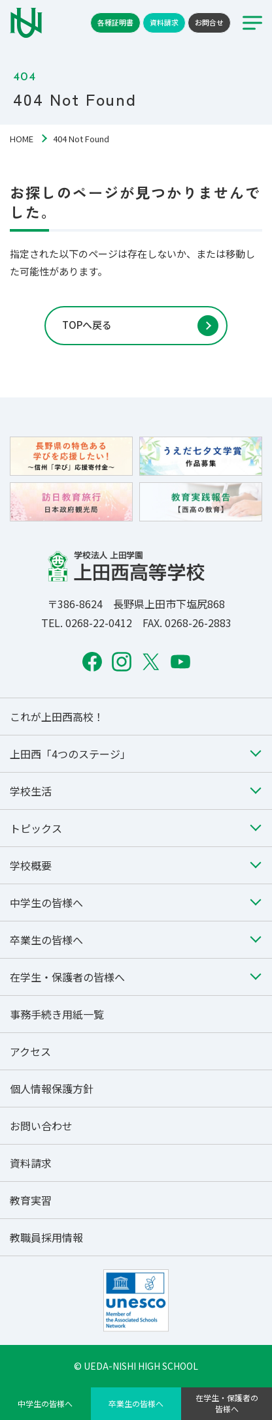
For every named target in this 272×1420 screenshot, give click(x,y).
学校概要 (31, 865)
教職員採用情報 (46, 1237)
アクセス (30, 1051)
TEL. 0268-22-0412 (86, 622)
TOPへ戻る (87, 325)
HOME (21, 138)
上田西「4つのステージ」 (70, 754)
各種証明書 (115, 22)
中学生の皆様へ (45, 1403)
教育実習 (31, 1200)
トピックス (36, 828)
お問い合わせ (41, 1126)
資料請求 (164, 22)
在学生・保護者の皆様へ (227, 1403)
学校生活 (31, 791)
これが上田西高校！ (57, 716)
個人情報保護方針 (52, 1088)
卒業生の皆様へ (136, 1403)
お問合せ (209, 22)
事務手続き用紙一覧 (57, 1014)
